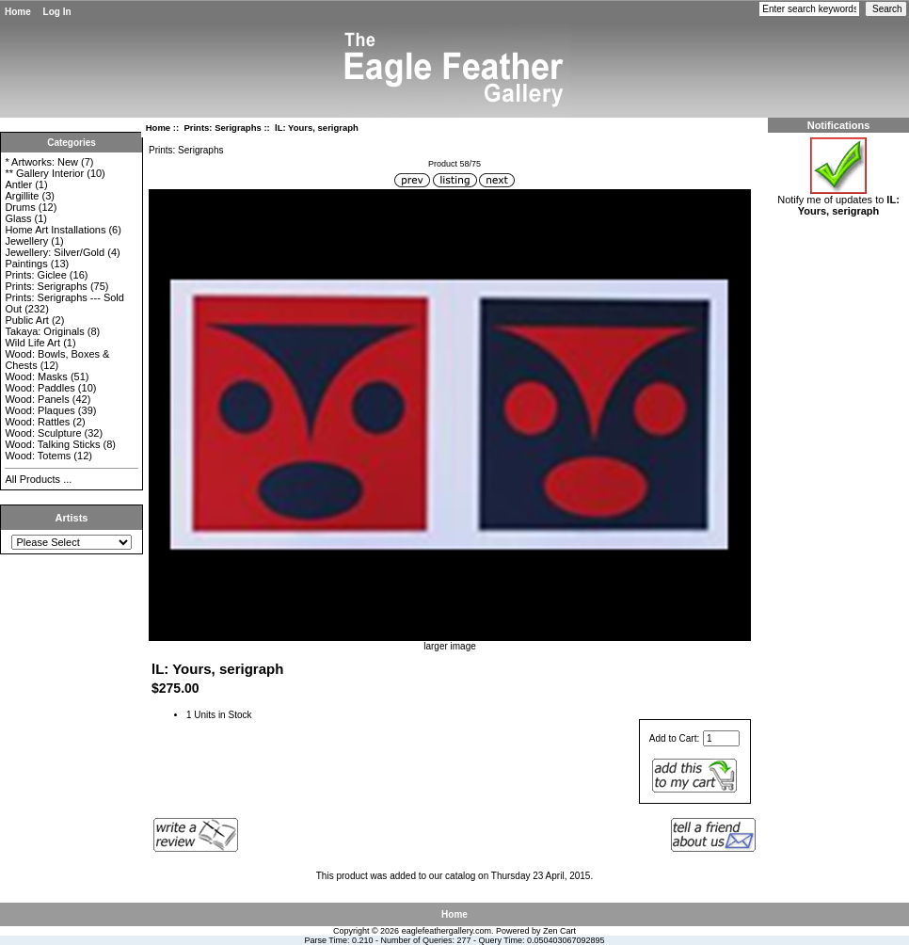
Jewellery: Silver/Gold (54, 252)
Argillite (22, 195)
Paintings (26, 263)
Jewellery (26, 241)
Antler (18, 184)
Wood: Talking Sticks (52, 444)
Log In (57, 12)
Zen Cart (559, 931)
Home (18, 12)
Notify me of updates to (838, 200)
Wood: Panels (37, 399)
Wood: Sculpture (43, 433)
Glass (18, 218)
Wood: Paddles (39, 387)
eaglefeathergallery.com (446, 931)
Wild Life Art (32, 342)
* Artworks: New (41, 162)
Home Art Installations (55, 229)
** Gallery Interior (44, 173)
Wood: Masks (36, 376)
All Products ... (38, 479)
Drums (20, 207)
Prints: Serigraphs (222, 127)
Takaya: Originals (44, 331)
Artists (72, 517)
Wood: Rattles (37, 421)
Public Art (26, 320)
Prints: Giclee (35, 274)
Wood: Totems (38, 455)
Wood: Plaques (39, 410)
